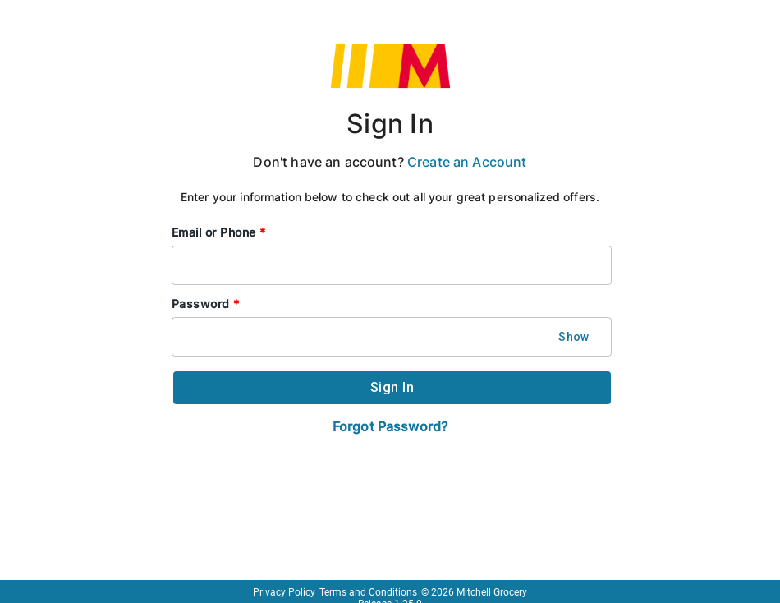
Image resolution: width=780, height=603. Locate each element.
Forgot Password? (390, 426)
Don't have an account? (389, 162)
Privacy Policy (284, 592)
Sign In (390, 124)
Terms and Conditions (368, 592)
